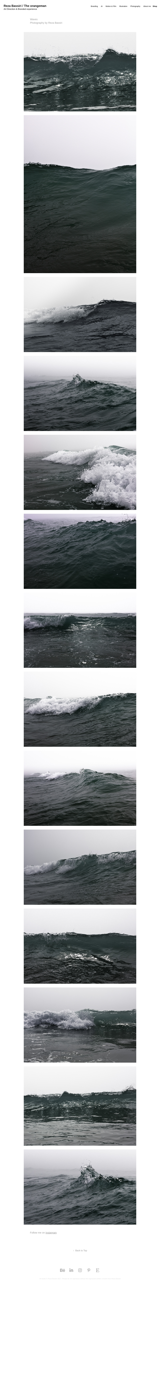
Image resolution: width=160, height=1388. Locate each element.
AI (101, 6)
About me (147, 6)
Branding (94, 6)
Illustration (123, 6)
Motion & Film (111, 6)
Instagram (51, 1232)
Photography (135, 6)
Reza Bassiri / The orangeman (25, 6)
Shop (155, 6)
